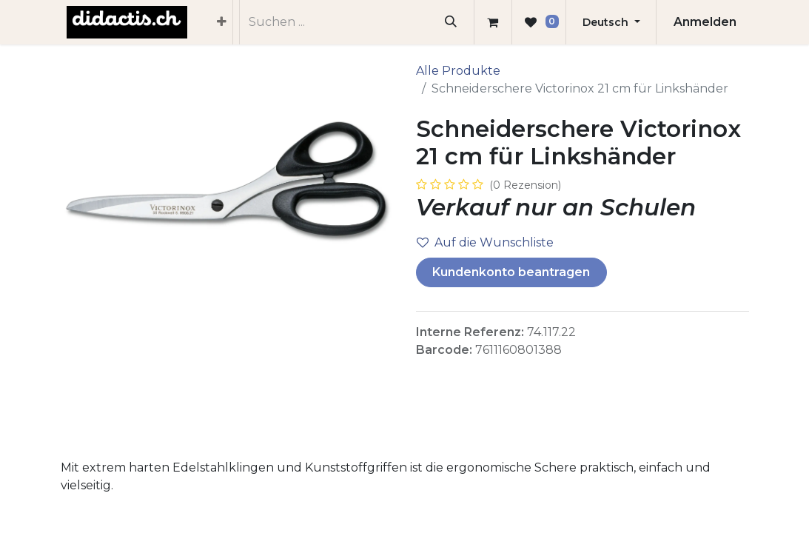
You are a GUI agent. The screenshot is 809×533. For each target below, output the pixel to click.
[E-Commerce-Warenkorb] (492, 22)
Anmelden (705, 22)
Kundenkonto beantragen (511, 272)
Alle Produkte (458, 71)
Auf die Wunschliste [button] (485, 242)
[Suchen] (450, 22)
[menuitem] (221, 22)
